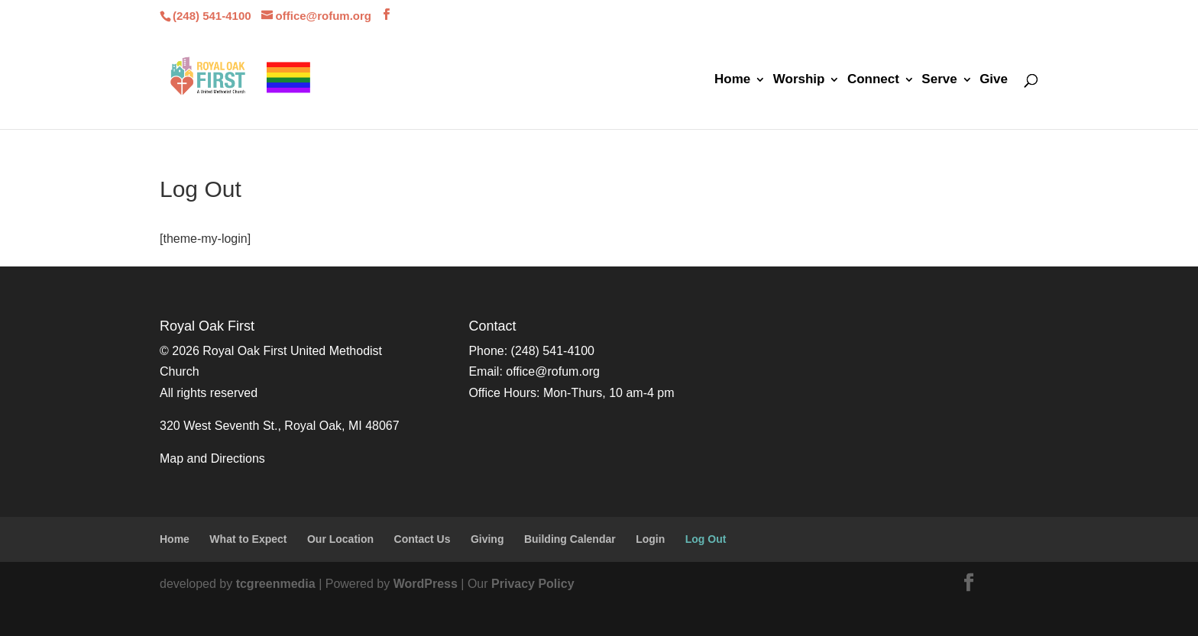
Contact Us (422, 539)
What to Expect (248, 539)
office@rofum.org (553, 371)
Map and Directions (212, 458)
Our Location (340, 539)
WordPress (425, 583)
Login (650, 539)
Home (732, 80)
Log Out (706, 539)
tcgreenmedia (276, 583)
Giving (487, 539)
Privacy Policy (533, 583)
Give (993, 80)
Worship (799, 80)
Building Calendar (570, 539)
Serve (939, 80)
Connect (873, 80)
